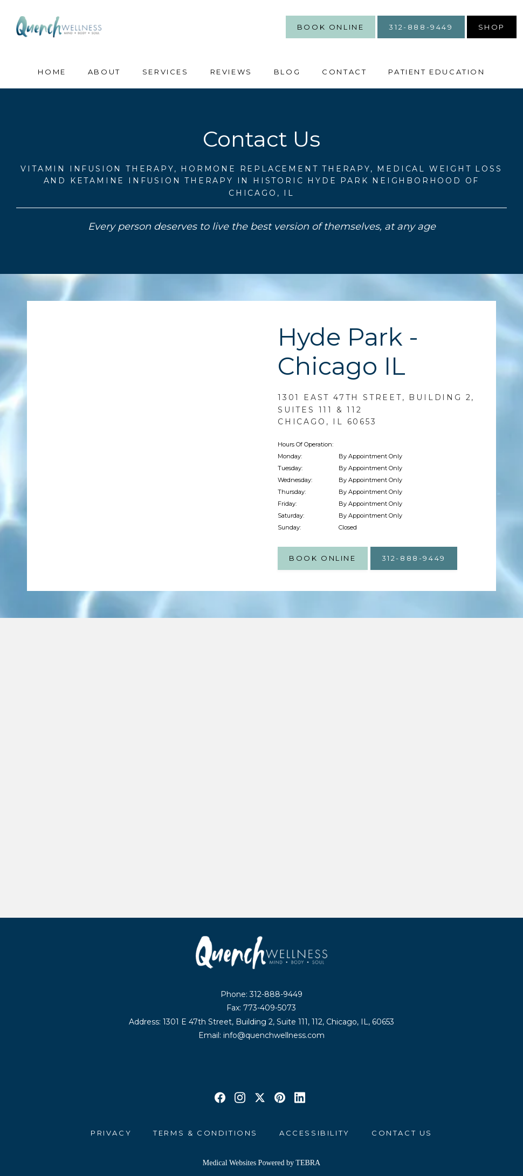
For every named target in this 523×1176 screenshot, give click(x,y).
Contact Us (401, 1133)
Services (165, 71)
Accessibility (314, 1133)
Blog (287, 71)
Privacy (111, 1133)
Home (52, 71)
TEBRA (307, 1163)
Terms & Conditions (205, 1133)
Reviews (231, 71)
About (104, 71)
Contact (344, 71)
